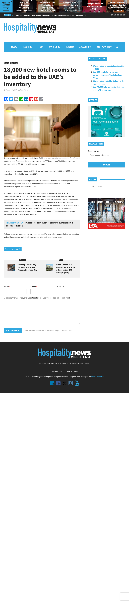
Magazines (72, 372)
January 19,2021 (11, 90)
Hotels (6, 63)
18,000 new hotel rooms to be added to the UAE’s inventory (40, 77)
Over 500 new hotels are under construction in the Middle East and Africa (107, 75)
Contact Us (57, 372)
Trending (7, 15)
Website (60, 287)
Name (7, 287)
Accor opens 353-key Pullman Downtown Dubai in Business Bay (27, 267)
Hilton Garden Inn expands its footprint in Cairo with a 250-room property (65, 268)
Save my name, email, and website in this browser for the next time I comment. (38, 298)
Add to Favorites (12, 249)
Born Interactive (97, 377)
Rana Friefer (23, 90)
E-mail (33, 287)
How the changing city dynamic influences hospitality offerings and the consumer (49, 15)
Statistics (13, 63)
